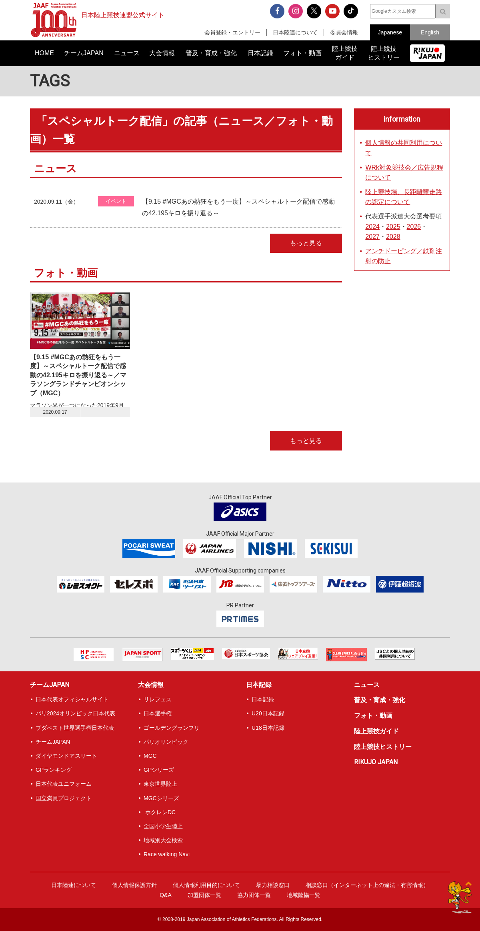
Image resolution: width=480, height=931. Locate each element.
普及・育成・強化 (379, 700)
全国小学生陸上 (163, 826)
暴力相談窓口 (273, 885)
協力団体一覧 (254, 895)
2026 (414, 226)
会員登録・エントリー (232, 32)
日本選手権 (158, 713)
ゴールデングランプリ (172, 728)
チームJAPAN (49, 685)
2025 (393, 226)
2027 (372, 236)
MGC (150, 756)
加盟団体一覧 (204, 895)
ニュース (367, 685)
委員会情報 (344, 32)
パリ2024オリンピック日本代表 (75, 713)
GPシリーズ (159, 770)
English (430, 32)
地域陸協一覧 (303, 895)
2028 (393, 236)
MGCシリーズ (161, 798)
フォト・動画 (373, 715)
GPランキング (54, 770)
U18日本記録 (268, 728)
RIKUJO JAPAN (376, 762)
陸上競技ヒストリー (383, 747)
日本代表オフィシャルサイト (72, 699)
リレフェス (158, 699)
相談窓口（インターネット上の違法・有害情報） (367, 885)
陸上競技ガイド (376, 731)
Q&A (166, 895)
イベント (116, 201)
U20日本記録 (268, 713)
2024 (372, 226)
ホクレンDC (160, 812)
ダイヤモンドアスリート (66, 756)
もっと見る (306, 243)
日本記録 (259, 685)
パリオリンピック (166, 742)
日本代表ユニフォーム (64, 784)
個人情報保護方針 (134, 885)
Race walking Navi (167, 854)
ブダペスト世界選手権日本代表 (75, 728)
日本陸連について (295, 32)
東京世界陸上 (160, 784)
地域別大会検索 (163, 840)
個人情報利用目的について (206, 885)
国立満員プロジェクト (64, 798)
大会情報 (151, 685)
